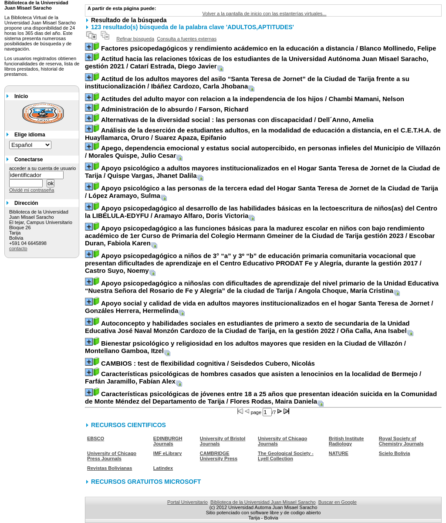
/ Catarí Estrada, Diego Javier (256, 62)
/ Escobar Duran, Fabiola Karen (260, 235)
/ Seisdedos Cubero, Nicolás (208, 363)
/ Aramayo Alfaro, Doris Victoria (261, 211)
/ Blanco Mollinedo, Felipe (268, 48)
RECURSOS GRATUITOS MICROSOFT (146, 481)
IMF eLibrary (167, 453)
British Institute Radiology (346, 441)
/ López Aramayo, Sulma (261, 191)
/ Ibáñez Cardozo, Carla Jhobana (247, 82)
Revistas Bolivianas (109, 468)
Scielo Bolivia (394, 453)
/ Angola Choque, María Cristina (262, 286)
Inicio (21, 96)
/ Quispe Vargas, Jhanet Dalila (262, 171)
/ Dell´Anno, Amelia (237, 119)
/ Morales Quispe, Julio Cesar (262, 151)
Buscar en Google (337, 502)
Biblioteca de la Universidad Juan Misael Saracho (263, 502)
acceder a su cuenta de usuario (42, 168)
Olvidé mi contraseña (31, 190)
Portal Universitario (187, 502)
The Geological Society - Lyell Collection (286, 456)
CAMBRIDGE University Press (218, 456)
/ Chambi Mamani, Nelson (252, 98)
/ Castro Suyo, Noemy (253, 263)
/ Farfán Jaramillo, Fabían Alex (253, 377)
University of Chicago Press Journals (111, 456)
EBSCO (95, 438)
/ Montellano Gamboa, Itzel (245, 347)
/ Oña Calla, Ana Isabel (247, 326)
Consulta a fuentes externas (186, 38)
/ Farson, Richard (174, 109)
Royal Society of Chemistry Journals (401, 441)
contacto (18, 248)
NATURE (338, 453)
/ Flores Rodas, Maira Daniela (261, 397)
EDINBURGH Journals (167, 441)
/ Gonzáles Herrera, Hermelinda (259, 306)
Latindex (163, 468)
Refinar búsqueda (135, 38)
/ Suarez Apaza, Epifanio (263, 133)
